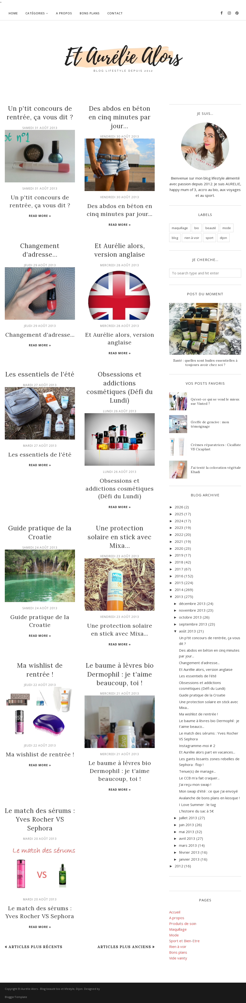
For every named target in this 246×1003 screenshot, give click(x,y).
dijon (223, 238)
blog (175, 238)
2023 (179, 527)
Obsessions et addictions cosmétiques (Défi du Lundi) (119, 482)
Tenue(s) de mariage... (197, 771)
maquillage (180, 228)
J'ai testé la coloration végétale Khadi (216, 469)
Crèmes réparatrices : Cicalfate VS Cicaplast (216, 447)
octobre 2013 (190, 617)
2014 (179, 589)
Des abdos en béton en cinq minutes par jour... (120, 117)
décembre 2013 (192, 603)
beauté (210, 228)
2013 (179, 596)
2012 (179, 866)
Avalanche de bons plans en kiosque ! (209, 797)
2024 (179, 520)
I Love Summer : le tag (197, 804)
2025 (179, 513)
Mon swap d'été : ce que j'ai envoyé (208, 791)
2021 (179, 541)
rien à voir (191, 238)
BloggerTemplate (16, 997)
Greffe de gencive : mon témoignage (210, 424)
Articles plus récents (35, 930)
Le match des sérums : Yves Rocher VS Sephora (40, 805)
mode (226, 228)
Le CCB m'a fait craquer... (199, 778)
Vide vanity (178, 958)
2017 (179, 569)
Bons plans (178, 952)
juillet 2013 (188, 817)
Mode (174, 935)
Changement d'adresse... (40, 332)
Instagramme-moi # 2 (197, 745)
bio (196, 228)
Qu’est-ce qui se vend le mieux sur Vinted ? (215, 401)
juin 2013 (186, 824)
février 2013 (189, 852)
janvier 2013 (189, 859)
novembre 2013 (192, 610)
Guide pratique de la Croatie (202, 695)
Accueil (174, 912)
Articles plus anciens (124, 930)
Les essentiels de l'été (39, 370)
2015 (179, 582)
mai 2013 (186, 831)
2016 (179, 576)
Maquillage (178, 929)
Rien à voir (177, 946)
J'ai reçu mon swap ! (195, 784)
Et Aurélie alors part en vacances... (207, 752)
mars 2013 (188, 845)
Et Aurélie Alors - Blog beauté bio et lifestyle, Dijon (50, 989)
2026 (179, 506)
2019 (179, 555)
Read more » (40, 214)
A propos (176, 917)
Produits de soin (182, 923)
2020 (179, 548)
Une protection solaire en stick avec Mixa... (120, 529)
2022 (179, 534)
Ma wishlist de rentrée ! (39, 743)
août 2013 (187, 631)
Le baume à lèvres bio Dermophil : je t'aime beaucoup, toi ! (120, 664)
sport (209, 238)
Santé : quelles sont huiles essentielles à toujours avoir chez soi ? (205, 362)
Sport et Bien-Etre (184, 940)
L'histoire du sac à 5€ (196, 811)
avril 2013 (187, 838)
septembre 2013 (193, 624)
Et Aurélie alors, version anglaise (206, 669)
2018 (179, 562)
